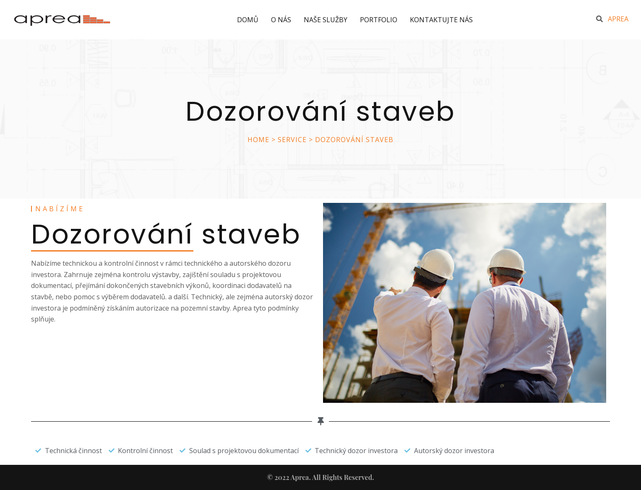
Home (258, 139)
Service (292, 139)
